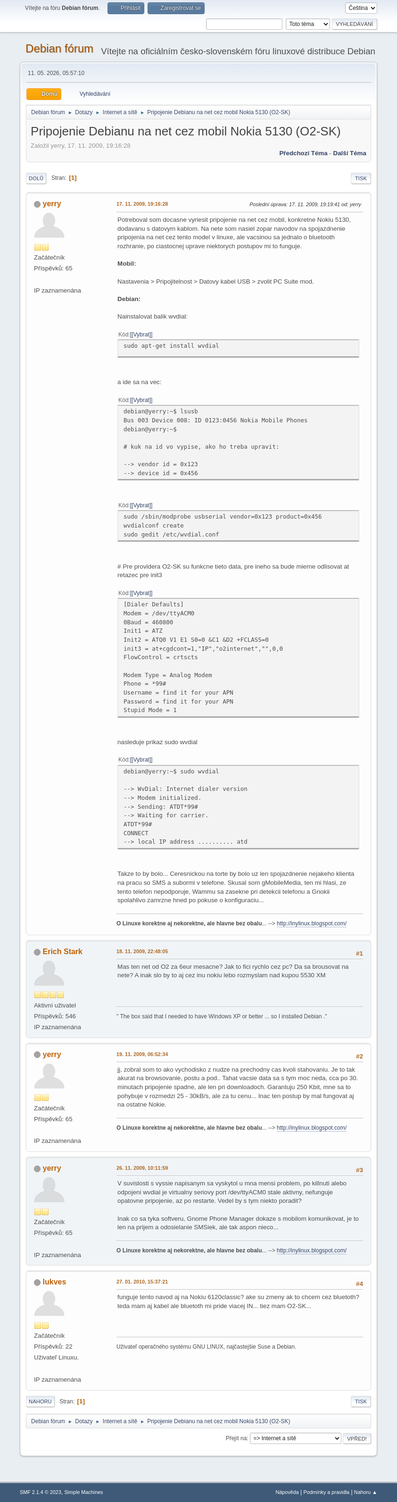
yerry (52, 204)
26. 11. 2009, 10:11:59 (142, 1168)
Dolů (36, 178)
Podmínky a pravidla (326, 1492)
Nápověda (286, 1492)
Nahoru (40, 1401)
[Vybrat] (141, 334)
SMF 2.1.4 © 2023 (40, 1492)
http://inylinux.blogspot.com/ (312, 923)
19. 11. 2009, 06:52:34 (142, 1054)
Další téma (349, 153)
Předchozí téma (303, 153)
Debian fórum (59, 48)
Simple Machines (83, 1492)
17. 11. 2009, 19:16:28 (142, 204)
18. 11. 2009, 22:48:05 (142, 951)
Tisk (361, 178)
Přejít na (236, 1438)
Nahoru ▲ (365, 1492)
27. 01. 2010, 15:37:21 (142, 1281)
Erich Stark (63, 952)
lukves (54, 1282)
